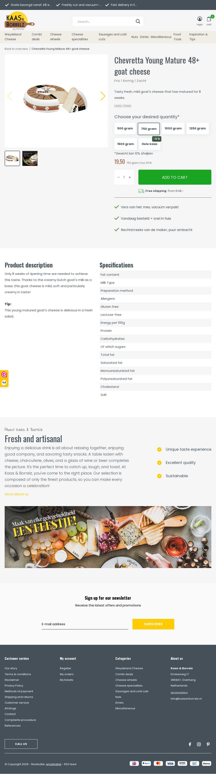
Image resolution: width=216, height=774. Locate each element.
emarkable (53, 764)
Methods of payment (19, 691)
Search (138, 21)
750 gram (149, 129)
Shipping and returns (19, 697)
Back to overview (16, 49)
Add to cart (175, 177)
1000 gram (173, 128)
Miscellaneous (161, 37)
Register (65, 668)
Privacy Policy (14, 686)
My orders (67, 674)
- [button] (118, 177)
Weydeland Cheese (13, 37)
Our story (11, 668)
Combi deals (37, 37)
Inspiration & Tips (198, 37)
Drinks (144, 37)
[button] (103, 96)
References (13, 726)
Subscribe (153, 624)
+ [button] (130, 177)
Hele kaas (149, 144)
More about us (16, 494)
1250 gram (197, 128)
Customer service (17, 703)
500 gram (125, 128)
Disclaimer (12, 680)
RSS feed (70, 764)
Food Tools (177, 37)
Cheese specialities (80, 37)
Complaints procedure (20, 720)
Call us (21, 744)
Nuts (134, 37)
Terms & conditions (18, 674)
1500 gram (125, 144)
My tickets (66, 680)
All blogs (10, 708)
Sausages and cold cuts (113, 37)
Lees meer (123, 105)
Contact (10, 714)
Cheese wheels (56, 37)
